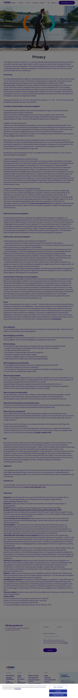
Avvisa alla (58, 691)
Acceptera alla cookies (58, 694)
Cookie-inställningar (58, 687)
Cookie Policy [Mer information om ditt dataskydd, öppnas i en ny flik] (17, 688)
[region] (39, 691)
